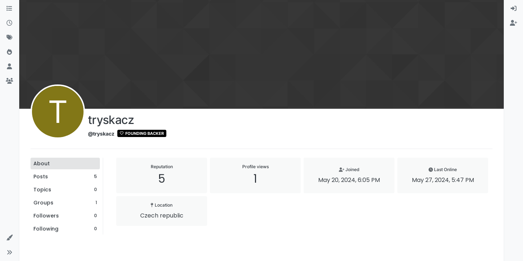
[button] (9, 238)
